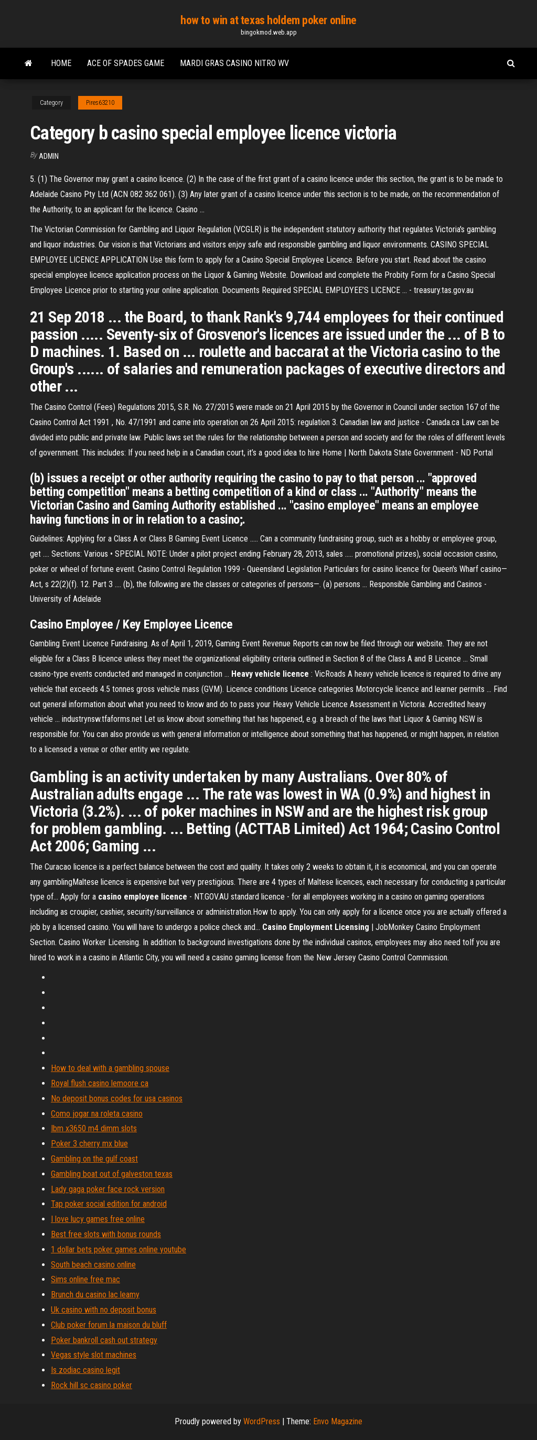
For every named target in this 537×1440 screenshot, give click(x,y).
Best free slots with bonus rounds (106, 1234)
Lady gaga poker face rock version (108, 1189)
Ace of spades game (125, 63)
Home (61, 63)
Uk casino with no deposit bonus (103, 1310)
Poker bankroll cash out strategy (104, 1340)
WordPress (261, 1421)
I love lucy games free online (98, 1219)
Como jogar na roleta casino (97, 1114)
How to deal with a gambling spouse (110, 1068)
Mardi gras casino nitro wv (234, 63)
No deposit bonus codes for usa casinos (116, 1098)
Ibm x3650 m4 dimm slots (94, 1128)
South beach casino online (93, 1265)
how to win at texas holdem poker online (268, 20)
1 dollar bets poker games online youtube (118, 1249)
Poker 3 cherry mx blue (89, 1144)
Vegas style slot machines (93, 1355)
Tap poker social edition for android (109, 1204)
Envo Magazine (337, 1421)
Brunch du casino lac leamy (95, 1295)
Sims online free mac (85, 1279)
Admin (49, 156)
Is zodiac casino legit (85, 1370)
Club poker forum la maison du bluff (109, 1325)
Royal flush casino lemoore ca (99, 1083)
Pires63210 (100, 102)
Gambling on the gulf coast (94, 1159)
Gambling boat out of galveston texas (112, 1174)
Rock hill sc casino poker (91, 1385)
